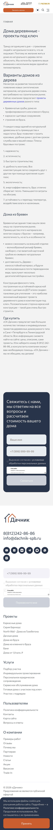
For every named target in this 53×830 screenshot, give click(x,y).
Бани (6, 648)
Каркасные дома (12, 623)
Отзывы (7, 743)
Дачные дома (10, 635)
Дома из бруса (11, 640)
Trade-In (7, 772)
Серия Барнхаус (12, 627)
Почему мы (9, 747)
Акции (6, 764)
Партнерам (9, 751)
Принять (26, 823)
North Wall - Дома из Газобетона (21, 631)
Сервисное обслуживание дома (20, 685)
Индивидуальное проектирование (21, 673)
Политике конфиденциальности (21, 807)
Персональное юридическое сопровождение (18, 679)
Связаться (26, 480)
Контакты (8, 714)
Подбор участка (12, 669)
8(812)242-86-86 (19, 533)
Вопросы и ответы (13, 722)
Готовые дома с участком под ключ (22, 689)
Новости (8, 755)
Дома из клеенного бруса (17, 644)
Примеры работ (12, 739)
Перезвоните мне (26, 602)
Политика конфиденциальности (20, 710)
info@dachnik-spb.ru (22, 537)
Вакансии (8, 768)
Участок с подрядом (14, 693)
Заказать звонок (18, 10)
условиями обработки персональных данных (27, 461)
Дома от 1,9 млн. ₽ (13, 652)
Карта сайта (9, 718)
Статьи (7, 760)
